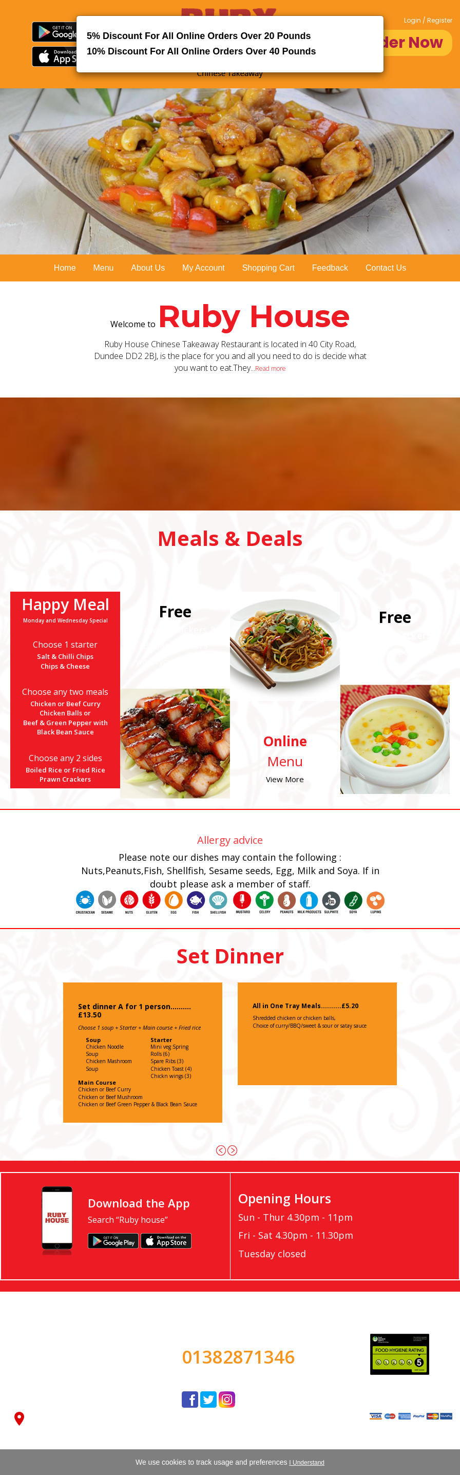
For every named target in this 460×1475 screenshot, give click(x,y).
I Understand (306, 1462)
